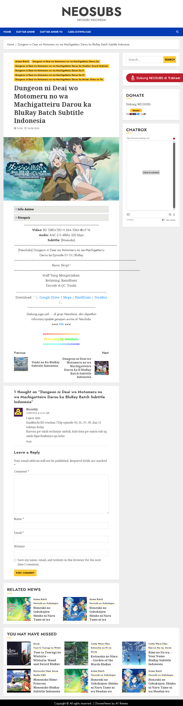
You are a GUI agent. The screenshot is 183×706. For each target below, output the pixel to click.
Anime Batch (22, 61)
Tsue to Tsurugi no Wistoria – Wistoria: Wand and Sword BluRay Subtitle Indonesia (47, 660)
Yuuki (20, 128)
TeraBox (100, 297)
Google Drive (49, 297)
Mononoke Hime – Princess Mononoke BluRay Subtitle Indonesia (46, 685)
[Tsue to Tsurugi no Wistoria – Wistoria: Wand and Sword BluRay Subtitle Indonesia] (19, 653)
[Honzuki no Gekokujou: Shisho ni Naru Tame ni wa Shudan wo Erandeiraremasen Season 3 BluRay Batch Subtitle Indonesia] (19, 609)
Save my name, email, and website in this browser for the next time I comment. (59, 562)
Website (19, 546)
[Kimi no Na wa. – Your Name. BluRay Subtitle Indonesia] (134, 653)
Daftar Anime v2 (51, 32)
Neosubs (91, 11)
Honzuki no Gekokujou (45, 603)
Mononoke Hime (42, 671)
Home (7, 32)
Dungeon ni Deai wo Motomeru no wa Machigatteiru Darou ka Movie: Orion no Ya (59, 79)
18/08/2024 (33, 128)
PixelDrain (83, 297)
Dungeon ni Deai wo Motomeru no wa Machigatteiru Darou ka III (49, 75)
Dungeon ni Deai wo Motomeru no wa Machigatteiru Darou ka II (49, 70)
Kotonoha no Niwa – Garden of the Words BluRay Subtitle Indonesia (104, 662)
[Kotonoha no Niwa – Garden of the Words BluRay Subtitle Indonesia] (76, 653)
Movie (36, 643)
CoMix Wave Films (100, 643)
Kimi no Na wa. (156, 647)
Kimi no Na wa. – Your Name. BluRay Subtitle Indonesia (160, 658)
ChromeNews (103, 703)
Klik (61, 324)
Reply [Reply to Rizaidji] (29, 441)
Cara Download (79, 32)
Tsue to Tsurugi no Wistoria (48, 647)
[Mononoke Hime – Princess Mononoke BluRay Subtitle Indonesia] (19, 681)
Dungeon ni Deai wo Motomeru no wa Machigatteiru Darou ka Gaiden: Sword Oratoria (61, 66)
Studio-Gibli (39, 675)
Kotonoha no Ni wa (101, 647)
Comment (21, 471)
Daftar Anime (25, 32)
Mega (67, 297)
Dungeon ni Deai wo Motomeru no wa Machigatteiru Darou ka (66, 61)
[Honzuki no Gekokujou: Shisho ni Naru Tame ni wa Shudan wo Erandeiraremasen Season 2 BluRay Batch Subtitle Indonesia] (75, 609)
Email (19, 533)
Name (19, 519)
